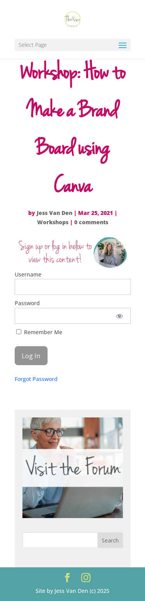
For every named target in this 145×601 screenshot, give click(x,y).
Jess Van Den (54, 212)
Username (28, 274)
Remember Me (39, 332)
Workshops (52, 222)
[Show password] (119, 316)
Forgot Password (36, 379)
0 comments (91, 222)
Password (27, 303)
